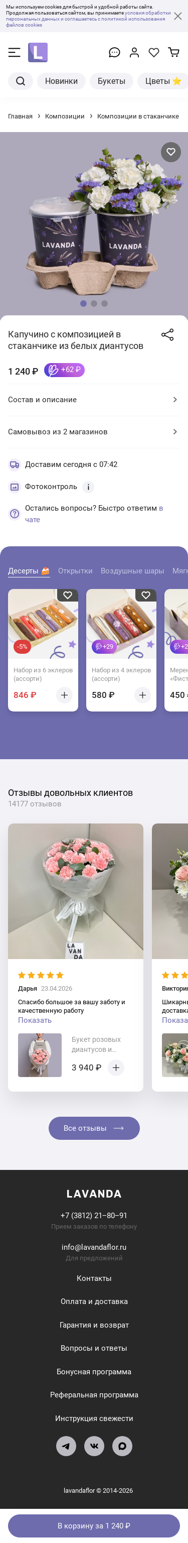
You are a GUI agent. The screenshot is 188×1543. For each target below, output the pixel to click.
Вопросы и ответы (94, 1348)
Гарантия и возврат (94, 1325)
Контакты (94, 1278)
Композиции (65, 116)
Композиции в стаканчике (138, 116)
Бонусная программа (94, 1371)
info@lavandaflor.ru (94, 1247)
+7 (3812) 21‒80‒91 (94, 1215)
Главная (20, 116)
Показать (35, 1020)
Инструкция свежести (94, 1418)
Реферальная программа (94, 1394)
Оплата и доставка (94, 1301)
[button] (83, 303)
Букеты (111, 81)
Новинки (61, 81)
